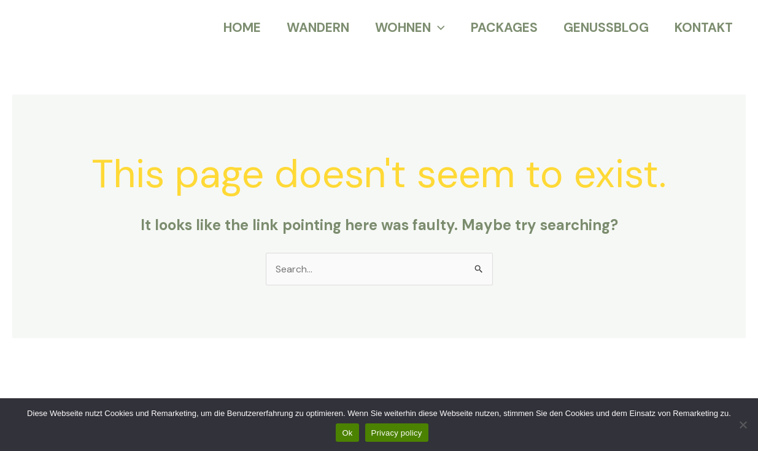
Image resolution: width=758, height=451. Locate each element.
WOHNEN (410, 27)
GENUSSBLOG (606, 27)
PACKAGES (504, 27)
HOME (242, 27)
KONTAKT (704, 27)
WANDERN (318, 27)
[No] (743, 424)
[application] (438, 27)
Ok (347, 433)
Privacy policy (396, 433)
